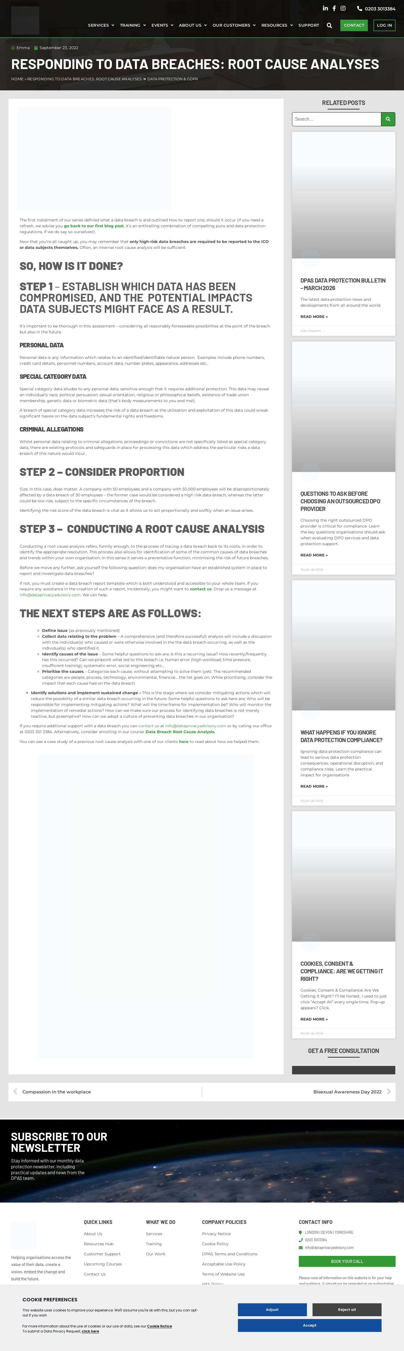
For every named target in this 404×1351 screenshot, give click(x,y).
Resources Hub (98, 1243)
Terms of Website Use (223, 1274)
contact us (148, 725)
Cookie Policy (215, 1243)
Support (309, 25)
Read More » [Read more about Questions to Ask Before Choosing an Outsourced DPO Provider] (314, 555)
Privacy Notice (216, 1233)
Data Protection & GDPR (172, 79)
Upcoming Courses (103, 1264)
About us (190, 25)
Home (17, 79)
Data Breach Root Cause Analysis (180, 731)
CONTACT (354, 25)
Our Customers (231, 25)
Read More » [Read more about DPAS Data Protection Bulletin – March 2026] (314, 316)
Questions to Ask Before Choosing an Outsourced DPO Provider (340, 501)
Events (160, 25)
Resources (274, 25)
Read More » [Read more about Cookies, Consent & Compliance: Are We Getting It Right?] (314, 1019)
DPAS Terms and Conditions (229, 1253)
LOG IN (384, 25)
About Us (93, 1233)
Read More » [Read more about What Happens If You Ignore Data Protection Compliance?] (314, 786)
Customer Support (102, 1253)
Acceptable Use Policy (223, 1264)
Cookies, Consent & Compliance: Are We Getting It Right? (341, 971)
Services (98, 25)
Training (130, 25)
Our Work (155, 1253)
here (184, 741)
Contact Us (95, 1274)
